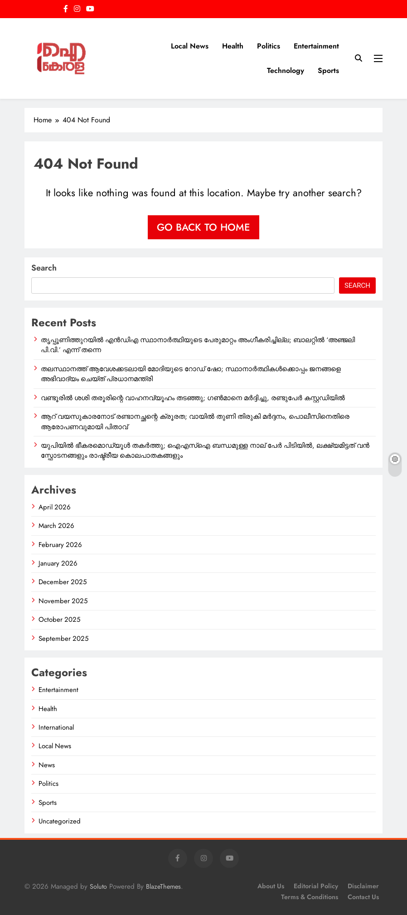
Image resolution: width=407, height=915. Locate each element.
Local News (189, 46)
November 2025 (63, 601)
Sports (328, 70)
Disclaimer (363, 886)
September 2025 (63, 639)
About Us (270, 886)
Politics (268, 46)
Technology (285, 70)
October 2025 (59, 620)
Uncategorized (60, 821)
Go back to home (203, 227)
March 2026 (56, 526)
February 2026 (60, 545)
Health (232, 46)
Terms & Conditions (309, 896)
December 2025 (63, 582)
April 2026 (55, 507)
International (56, 727)
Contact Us (363, 896)
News (47, 765)
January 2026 (58, 563)
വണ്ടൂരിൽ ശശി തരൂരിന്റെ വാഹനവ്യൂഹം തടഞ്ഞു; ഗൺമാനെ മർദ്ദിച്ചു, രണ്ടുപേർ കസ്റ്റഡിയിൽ (193, 398)
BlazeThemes (163, 886)
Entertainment (316, 46)
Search (44, 268)
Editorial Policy (316, 886)
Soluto (98, 886)
